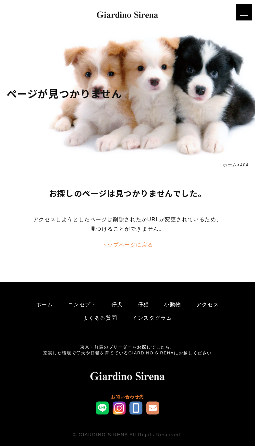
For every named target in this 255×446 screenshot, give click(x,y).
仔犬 (117, 305)
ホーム (44, 305)
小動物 (172, 305)
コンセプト (82, 305)
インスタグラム (152, 318)
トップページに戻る (127, 245)
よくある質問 (100, 318)
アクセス (207, 305)
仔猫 (143, 305)
